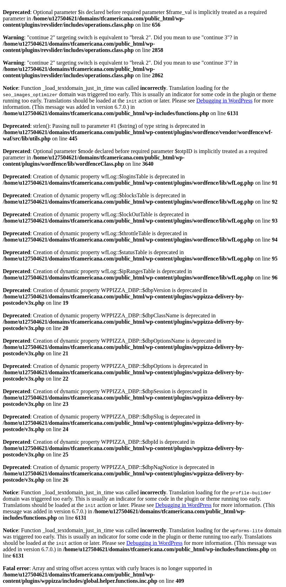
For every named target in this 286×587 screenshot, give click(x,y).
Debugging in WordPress (224, 101)
